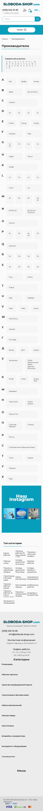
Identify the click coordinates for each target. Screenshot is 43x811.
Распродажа (7, 664)
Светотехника (8, 726)
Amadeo (36, 82)
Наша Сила (13, 402)
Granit (38, 144)
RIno (38, 256)
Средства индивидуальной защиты (17, 685)
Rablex (10, 256)
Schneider (19, 267)
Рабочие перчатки (10, 675)
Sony (11, 277)
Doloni (19, 113)
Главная (5, 39)
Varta (11, 308)
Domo (28, 113)
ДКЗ (23, 350)
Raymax (19, 256)
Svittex (30, 277)
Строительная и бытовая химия (15, 695)
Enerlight (36, 123)
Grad (28, 144)
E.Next (11, 123)
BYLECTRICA (33, 92)
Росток (11, 437)
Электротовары (8, 716)
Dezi (10, 113)
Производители (18, 39)
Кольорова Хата (36, 380)
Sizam (38, 267)
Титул (11, 458)
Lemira (19, 177)
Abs (10, 82)
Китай (11, 379)
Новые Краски (30, 403)
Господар (12, 340)
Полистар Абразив (13, 426)
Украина (12, 468)
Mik (28, 198)
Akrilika (23, 82)
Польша (31, 425)
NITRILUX (13, 211)
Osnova (12, 223)
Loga (28, 177)
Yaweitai (12, 329)
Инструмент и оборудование (14, 746)
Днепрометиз (36, 350)
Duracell (38, 113)
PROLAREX (38, 233)
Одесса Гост (13, 414)
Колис (23, 379)
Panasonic (10, 233)
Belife (11, 92)
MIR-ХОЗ (38, 199)
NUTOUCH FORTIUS (32, 212)
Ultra (10, 298)
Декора (11, 350)
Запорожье (13, 360)
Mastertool (10, 198)
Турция (30, 458)
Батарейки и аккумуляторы (13, 736)
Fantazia (12, 134)
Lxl (29, 188)
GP (19, 144)
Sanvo (10, 267)
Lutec (11, 188)
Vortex (36, 308)
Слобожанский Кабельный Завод (22, 447)
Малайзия (13, 391)
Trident (11, 288)
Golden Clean (10, 145)
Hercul (30, 157)
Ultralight (31, 298)
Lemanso (10, 177)
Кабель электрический (12, 705)
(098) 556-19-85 (10, 10)
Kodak (11, 167)
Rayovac (28, 256)
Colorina (12, 102)
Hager (11, 157)
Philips (19, 233)
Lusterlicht (38, 177)
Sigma (28, 267)
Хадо (11, 479)
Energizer (23, 123)
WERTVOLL (13, 319)
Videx (23, 308)
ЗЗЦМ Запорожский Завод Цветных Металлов (33, 364)
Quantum (12, 246)
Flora (29, 134)
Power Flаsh (28, 235)
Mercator (19, 198)
